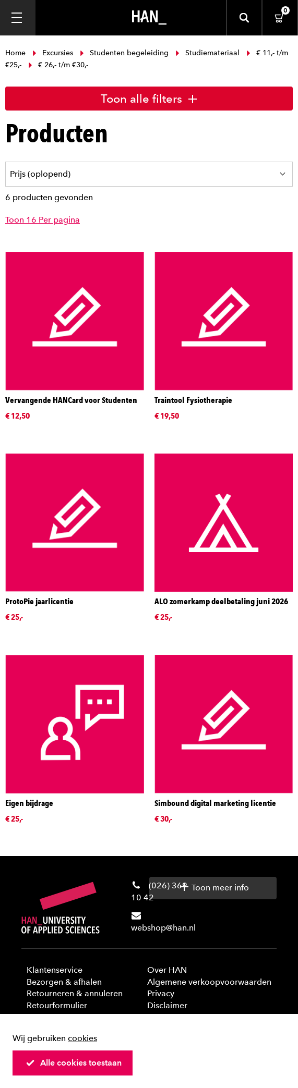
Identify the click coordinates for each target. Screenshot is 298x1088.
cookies (82, 1038)
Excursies (52, 52)
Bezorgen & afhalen (64, 982)
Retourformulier (57, 1005)
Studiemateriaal (207, 52)
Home (16, 52)
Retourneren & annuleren (75, 993)
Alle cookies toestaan (74, 1063)
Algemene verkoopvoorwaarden (209, 982)
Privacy (160, 993)
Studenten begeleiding (124, 52)
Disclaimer (167, 1005)
